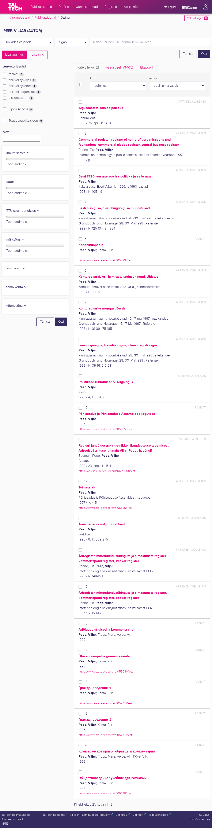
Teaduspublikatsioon (26, 121)
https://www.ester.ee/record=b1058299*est (105, 260)
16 (85, 624)
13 (85, 518)
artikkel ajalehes (23, 86)
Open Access (21, 109)
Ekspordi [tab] (146, 68)
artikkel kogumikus (25, 92)
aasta (6, 132)
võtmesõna (16, 306)
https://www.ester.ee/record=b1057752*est (105, 703)
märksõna (15, 240)
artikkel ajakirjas (22, 80)
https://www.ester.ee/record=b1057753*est (105, 735)
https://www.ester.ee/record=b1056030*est (106, 671)
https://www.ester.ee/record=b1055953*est (105, 429)
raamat (16, 74)
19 (85, 714)
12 (85, 481)
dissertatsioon (21, 98)
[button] (204, 7)
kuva (93, 78)
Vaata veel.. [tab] (119, 68)
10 (86, 408)
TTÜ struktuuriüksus (23, 211)
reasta (153, 78)
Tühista (188, 54)
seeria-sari (16, 268)
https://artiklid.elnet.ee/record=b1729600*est (107, 471)
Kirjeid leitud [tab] (88, 68)
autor (12, 182)
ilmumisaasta (18, 153)
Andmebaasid (20, 18)
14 (85, 550)
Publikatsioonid (45, 18)
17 (85, 650)
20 (86, 745)
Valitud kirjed (197, 18)
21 (85, 772)
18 (85, 682)
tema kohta (16, 287)
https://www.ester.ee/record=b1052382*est (105, 793)
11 (85, 439)
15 (85, 587)
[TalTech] (15, 7)
